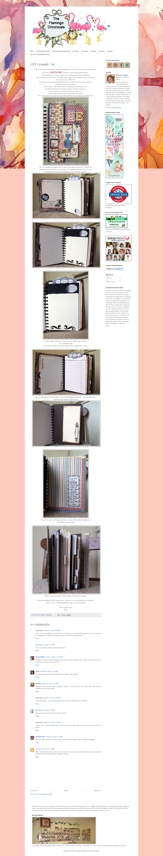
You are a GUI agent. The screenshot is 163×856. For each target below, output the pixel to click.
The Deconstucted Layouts (43, 51)
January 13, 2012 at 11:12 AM (54, 657)
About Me (110, 51)
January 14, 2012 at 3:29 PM (50, 683)
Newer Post (34, 790)
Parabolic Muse (40, 737)
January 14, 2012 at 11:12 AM (49, 671)
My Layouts (75, 51)
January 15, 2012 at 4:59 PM (52, 698)
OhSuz (38, 671)
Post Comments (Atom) (46, 794)
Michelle (38, 683)
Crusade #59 (90, 397)
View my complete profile (113, 107)
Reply (37, 638)
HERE (48, 600)
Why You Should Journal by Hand (61, 51)
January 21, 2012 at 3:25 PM (46, 710)
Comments (111, 281)
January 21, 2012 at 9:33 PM (54, 737)
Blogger (97, 851)
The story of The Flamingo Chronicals (40, 54)
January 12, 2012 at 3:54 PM (46, 645)
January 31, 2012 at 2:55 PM (46, 749)
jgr (36, 710)
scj (36, 749)
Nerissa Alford (40, 657)
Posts (109, 278)
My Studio (93, 51)
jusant (84, 851)
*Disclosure (102, 51)
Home (31, 51)
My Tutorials (84, 51)
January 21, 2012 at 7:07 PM (52, 722)
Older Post (97, 790)
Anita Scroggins (123, 75)
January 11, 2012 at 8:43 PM (52, 630)
